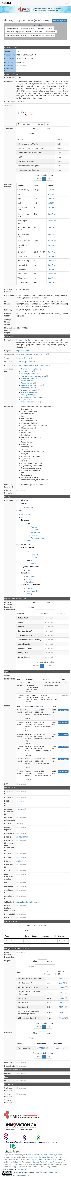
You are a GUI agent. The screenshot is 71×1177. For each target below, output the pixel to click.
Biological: (25, 520)
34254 (19, 861)
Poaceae (34, 527)
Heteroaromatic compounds (32, 385)
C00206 (20, 801)
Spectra (28, 32)
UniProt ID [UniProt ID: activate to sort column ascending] (61, 973)
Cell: (27, 551)
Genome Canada (39, 1162)
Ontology (50, 28)
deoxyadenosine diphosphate (28, 902)
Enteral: (24, 504)
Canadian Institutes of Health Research (40, 1155)
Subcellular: (25, 573)
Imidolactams (27, 381)
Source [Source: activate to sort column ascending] (59, 139)
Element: (29, 560)
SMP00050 (42, 1048)
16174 (19, 824)
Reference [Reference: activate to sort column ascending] (61, 613)
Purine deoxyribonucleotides (27, 362)
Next (48, 179)
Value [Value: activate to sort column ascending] (46, 613)
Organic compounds (24, 351)
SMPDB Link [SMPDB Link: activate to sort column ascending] (42, 1043)
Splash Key (45, 679)
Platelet (33, 564)
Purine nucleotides (24, 358)
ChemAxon (52, 199)
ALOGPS (51, 190)
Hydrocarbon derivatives (31, 402)
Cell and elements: (28, 548)
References (50, 35)
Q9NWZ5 (63, 1018)
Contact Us (22, 1170)
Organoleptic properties (36, 35)
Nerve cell (34, 555)
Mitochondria (30, 576)
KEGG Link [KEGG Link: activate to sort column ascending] (58, 1043)
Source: (19, 511)
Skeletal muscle (32, 591)
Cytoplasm (30, 582)
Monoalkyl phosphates (30, 374)
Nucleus (29, 579)
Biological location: (23, 544)
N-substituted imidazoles (31, 378)
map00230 (59, 1048)
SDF (28, 124)
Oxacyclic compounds (30, 390)
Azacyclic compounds (30, 392)
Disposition (8, 500)
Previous (38, 179)
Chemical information (27, 28)
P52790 (63, 1007)
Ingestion (29, 507)
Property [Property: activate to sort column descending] (20, 613)
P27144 (63, 993)
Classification (41, 28)
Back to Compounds (59, 21)
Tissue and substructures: (30, 585)
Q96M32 (63, 983)
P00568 (63, 987)
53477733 (21, 809)
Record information (12, 28)
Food (23, 517)
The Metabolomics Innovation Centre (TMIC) (44, 1157)
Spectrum (65, 683)
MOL (23, 124)
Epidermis (29, 588)
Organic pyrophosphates (31, 369)
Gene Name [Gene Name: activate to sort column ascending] (49, 973)
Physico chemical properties (15, 32)
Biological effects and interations (16, 35)
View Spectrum (63, 710)
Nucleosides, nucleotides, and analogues (32, 354)
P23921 (63, 1013)
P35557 (63, 998)
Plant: (28, 523)
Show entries (42, 129)
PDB (34, 124)
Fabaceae (34, 530)
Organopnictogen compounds (33, 397)
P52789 (63, 1003)
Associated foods (50, 32)
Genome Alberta (52, 1162)
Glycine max (35, 532)
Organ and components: (30, 567)
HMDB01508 (22, 837)
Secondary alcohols (29, 388)
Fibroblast (34, 558)
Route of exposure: (23, 500)
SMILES (40, 124)
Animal (28, 541)
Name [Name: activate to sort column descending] (19, 973)
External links (38, 32)
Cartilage (29, 594)
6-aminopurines (28, 371)
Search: (41, 134)
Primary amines (28, 395)
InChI (47, 124)
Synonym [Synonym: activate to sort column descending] (20, 139)
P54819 (63, 978)
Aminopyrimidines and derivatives (34, 376)
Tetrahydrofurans (28, 383)
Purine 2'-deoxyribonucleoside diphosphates (33, 365)
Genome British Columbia (12, 1164)
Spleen (28, 570)
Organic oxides (27, 399)
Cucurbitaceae (36, 535)
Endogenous (26, 514)
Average (45, 936)
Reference (61, 936)
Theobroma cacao (37, 538)
